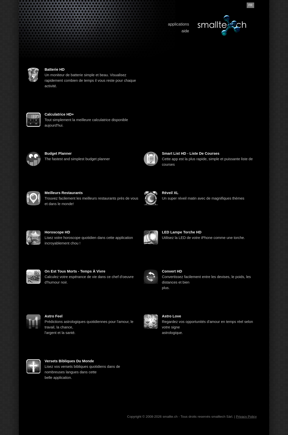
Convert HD (172, 271)
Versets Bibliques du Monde (69, 361)
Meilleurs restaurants (64, 193)
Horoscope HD (57, 232)
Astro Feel (54, 316)
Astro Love (171, 316)
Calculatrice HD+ (59, 114)
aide (185, 31)
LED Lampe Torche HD (182, 232)
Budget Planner (58, 153)
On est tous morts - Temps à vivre (75, 271)
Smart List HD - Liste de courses (191, 153)
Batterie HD (55, 69)
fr (250, 5)
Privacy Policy (246, 416)
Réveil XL (170, 193)
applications (178, 24)
